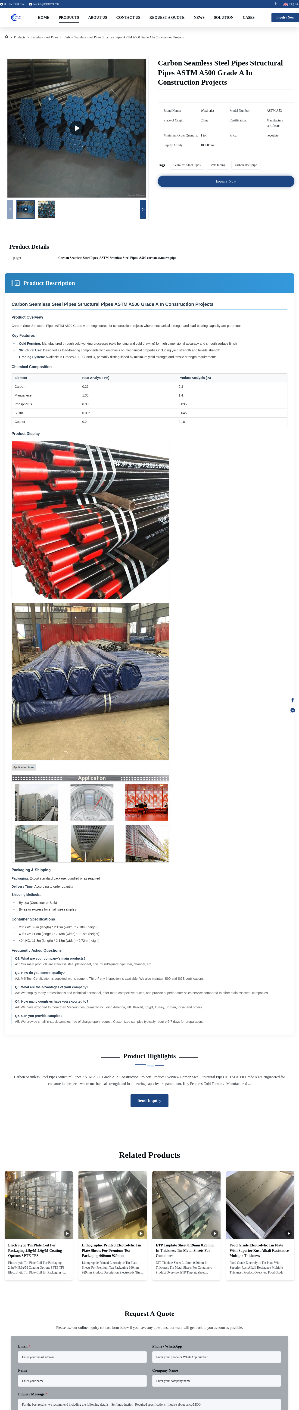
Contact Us (128, 17)
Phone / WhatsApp (167, 1346)
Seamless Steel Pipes (44, 37)
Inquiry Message (32, 1394)
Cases (249, 17)
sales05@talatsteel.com (46, 4)
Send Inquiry (149, 1100)
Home (44, 17)
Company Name (165, 1370)
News (199, 17)
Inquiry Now (285, 17)
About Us (97, 17)
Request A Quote (167, 17)
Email (24, 1346)
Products (69, 17)
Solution (223, 17)
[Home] (6, 37)
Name (22, 1370)
